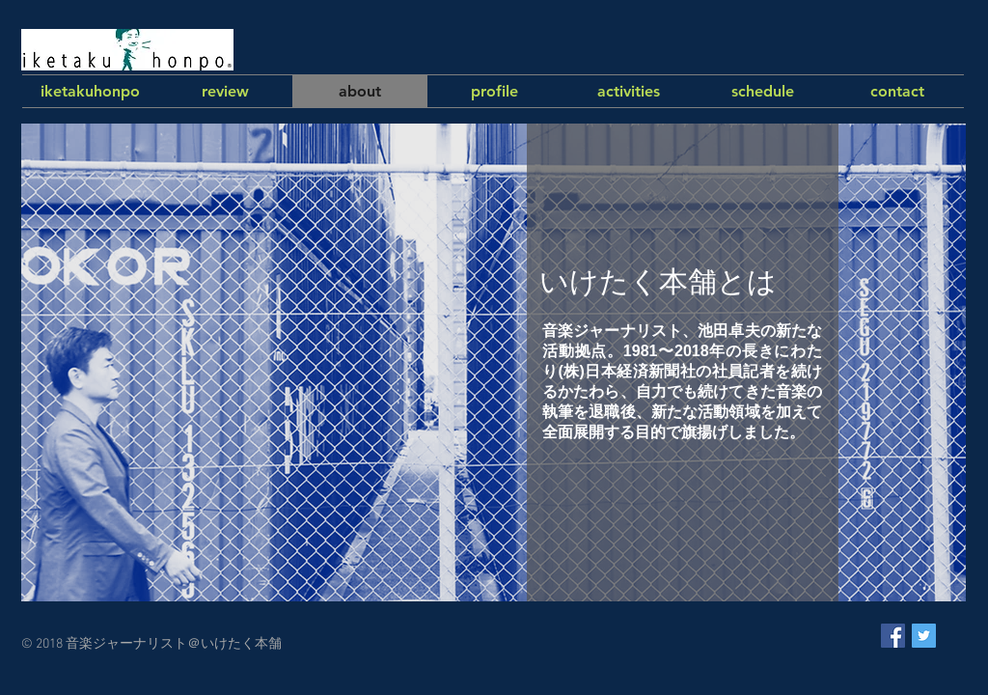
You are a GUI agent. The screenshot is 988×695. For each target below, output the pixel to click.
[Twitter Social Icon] (924, 636)
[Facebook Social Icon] (893, 636)
